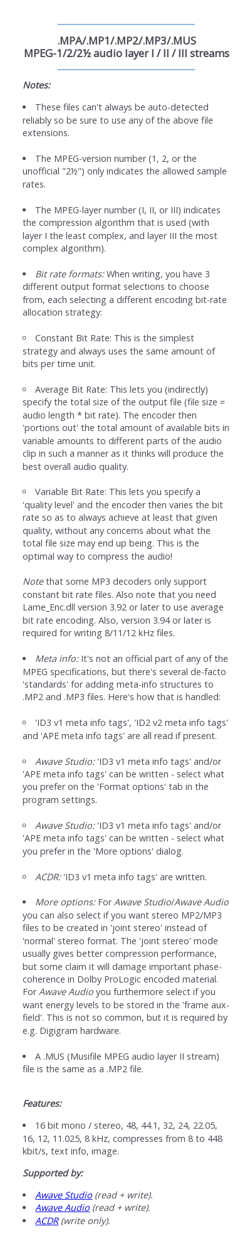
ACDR (46, 1221)
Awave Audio (62, 1207)
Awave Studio (63, 1195)
